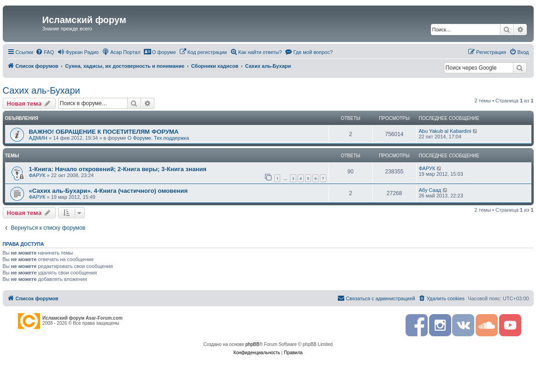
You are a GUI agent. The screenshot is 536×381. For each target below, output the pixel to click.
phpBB (252, 344)
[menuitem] (44, 52)
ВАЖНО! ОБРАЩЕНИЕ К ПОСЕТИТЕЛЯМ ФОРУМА (104, 131)
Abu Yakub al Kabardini (445, 131)
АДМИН (38, 138)
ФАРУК (37, 175)
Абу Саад (430, 190)
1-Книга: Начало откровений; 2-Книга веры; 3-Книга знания (118, 169)
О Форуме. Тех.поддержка (158, 138)
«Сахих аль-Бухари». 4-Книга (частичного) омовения (108, 190)
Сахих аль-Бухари (41, 90)
